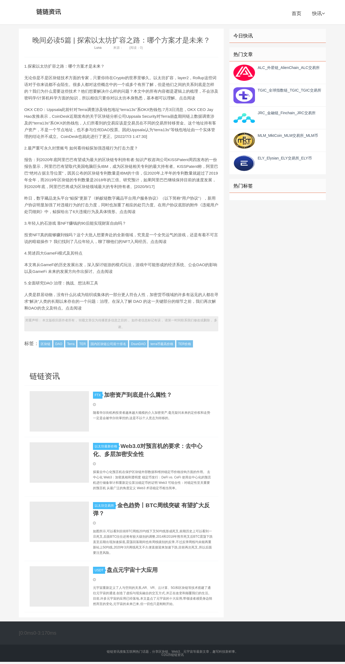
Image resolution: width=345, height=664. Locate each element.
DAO (58, 344)
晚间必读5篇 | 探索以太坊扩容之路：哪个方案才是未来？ (121, 40)
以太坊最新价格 (107, 446)
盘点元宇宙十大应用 (132, 570)
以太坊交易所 (105, 505)
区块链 (45, 344)
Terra (70, 344)
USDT (100, 570)
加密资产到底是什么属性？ (138, 395)
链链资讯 (48, 12)
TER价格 (184, 344)
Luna (98, 48)
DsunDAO (138, 344)
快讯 (318, 13)
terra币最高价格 (161, 344)
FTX (98, 395)
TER (82, 344)
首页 (296, 13)
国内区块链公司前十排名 (108, 344)
